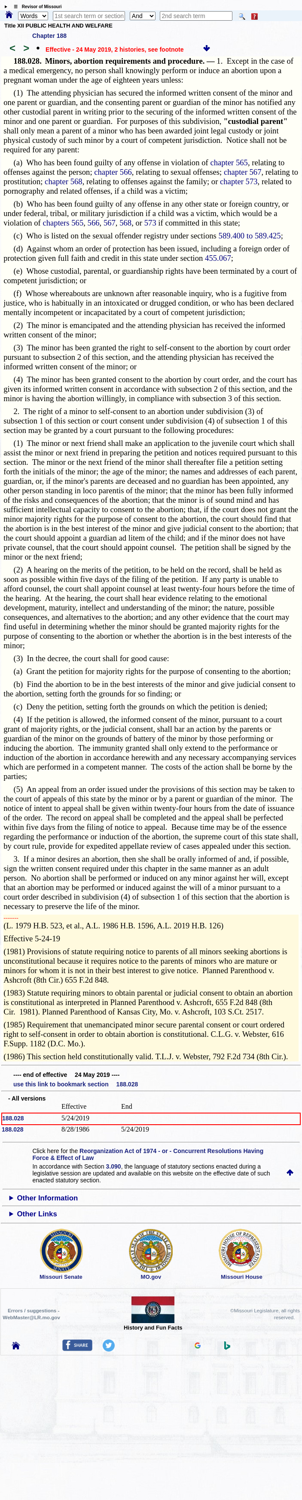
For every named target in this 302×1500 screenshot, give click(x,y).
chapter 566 (113, 171)
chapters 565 (63, 222)
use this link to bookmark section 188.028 (75, 1084)
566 (94, 222)
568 (125, 222)
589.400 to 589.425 (250, 235)
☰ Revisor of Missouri (35, 6)
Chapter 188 (49, 35)
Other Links (37, 1214)
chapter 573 (239, 181)
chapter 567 (243, 171)
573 (150, 222)
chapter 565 (229, 162)
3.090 (113, 1166)
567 (110, 222)
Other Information (47, 1198)
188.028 (13, 1118)
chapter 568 (63, 181)
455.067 (218, 258)
